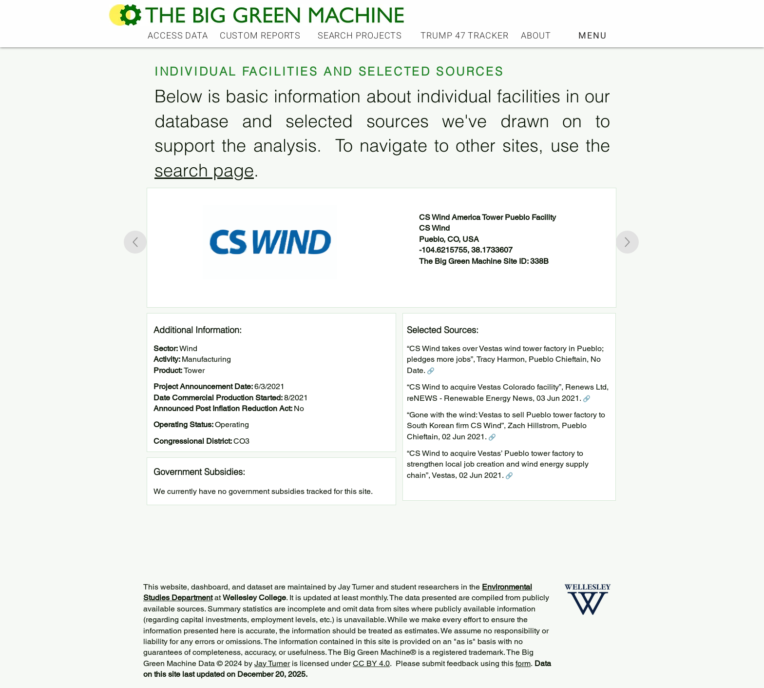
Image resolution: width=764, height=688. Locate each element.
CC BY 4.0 (371, 663)
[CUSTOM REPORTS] (261, 35)
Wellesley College (254, 597)
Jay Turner (272, 663)
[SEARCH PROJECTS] (360, 35)
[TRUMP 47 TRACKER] (465, 35)
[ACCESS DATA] (178, 35)
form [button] (523, 663)
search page (204, 170)
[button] (593, 35)
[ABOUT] (537, 35)
